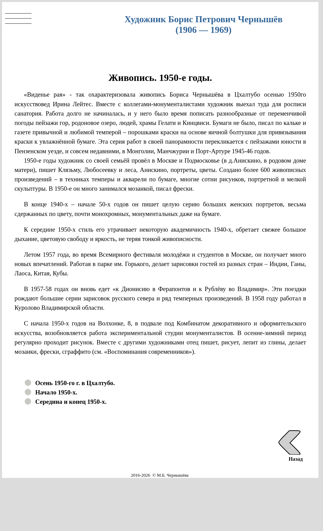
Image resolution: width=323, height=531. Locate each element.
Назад (290, 456)
